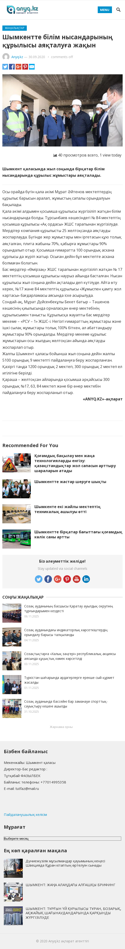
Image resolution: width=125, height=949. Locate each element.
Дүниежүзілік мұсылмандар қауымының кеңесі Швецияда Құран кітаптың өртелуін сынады (65, 863)
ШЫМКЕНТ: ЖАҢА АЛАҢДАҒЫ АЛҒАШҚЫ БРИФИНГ (70, 884)
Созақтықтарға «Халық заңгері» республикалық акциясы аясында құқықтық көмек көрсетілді (70, 656)
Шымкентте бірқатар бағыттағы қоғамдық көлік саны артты (78, 534)
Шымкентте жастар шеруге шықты (70, 481)
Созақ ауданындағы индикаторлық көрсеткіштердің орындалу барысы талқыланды (65, 632)
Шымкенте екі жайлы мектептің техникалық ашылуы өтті (67, 509)
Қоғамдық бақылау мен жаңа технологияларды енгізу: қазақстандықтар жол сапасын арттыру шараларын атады (75, 463)
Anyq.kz (17, 57)
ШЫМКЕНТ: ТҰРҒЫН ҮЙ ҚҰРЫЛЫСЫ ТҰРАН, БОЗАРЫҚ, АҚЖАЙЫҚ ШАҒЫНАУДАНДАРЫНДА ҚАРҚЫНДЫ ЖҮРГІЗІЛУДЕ (73, 913)
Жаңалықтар (14, 28)
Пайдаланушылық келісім (25, 814)
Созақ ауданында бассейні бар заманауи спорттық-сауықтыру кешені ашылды (66, 703)
